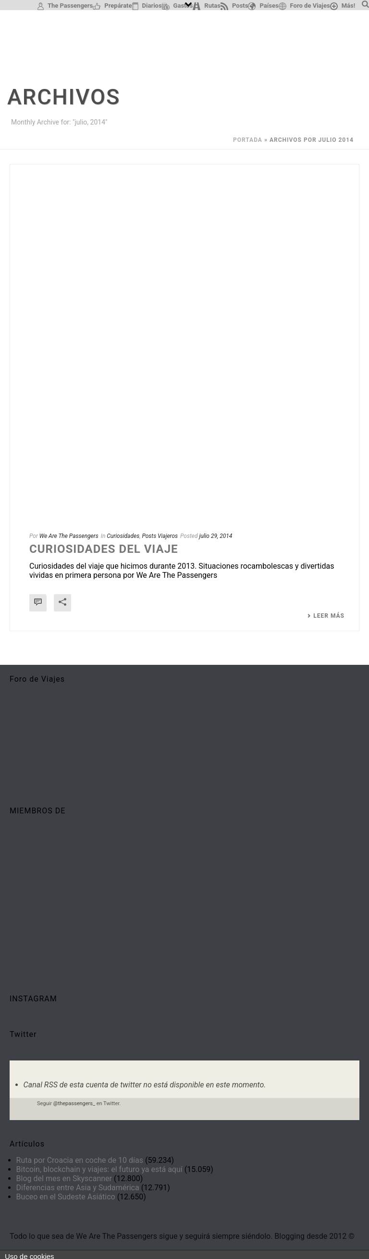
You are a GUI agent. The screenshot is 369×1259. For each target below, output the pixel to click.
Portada (247, 140)
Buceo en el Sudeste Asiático (65, 1196)
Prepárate (112, 6)
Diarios (147, 6)
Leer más (325, 616)
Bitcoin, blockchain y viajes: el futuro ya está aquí (99, 1169)
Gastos (177, 6)
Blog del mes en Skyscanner (64, 1178)
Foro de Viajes (304, 6)
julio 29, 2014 (215, 536)
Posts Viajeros (160, 536)
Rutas (207, 6)
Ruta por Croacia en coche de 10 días (79, 1160)
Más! (343, 6)
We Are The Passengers (68, 536)
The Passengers (65, 6)
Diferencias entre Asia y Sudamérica (77, 1187)
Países (263, 6)
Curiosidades (123, 536)
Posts (234, 6)
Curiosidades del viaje (103, 549)
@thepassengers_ (74, 1103)
